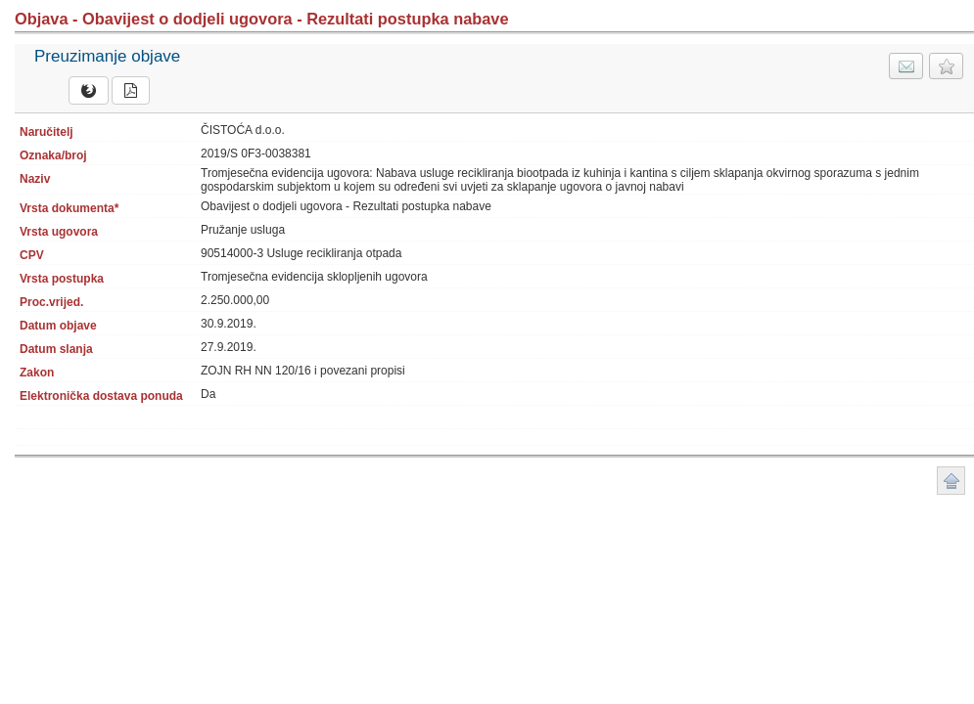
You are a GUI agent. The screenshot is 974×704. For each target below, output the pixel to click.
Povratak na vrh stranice (951, 480)
